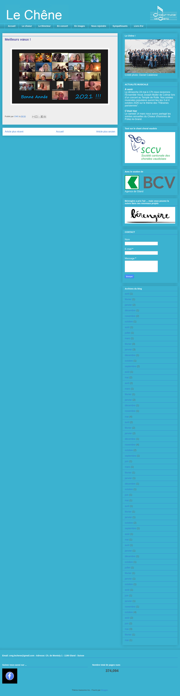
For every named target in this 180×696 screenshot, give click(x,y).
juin (127, 461)
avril (127, 293)
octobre (129, 321)
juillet (127, 333)
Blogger (104, 690)
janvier (128, 305)
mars (127, 338)
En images (79, 26)
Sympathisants (120, 26)
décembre (130, 310)
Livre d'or (138, 26)
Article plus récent (14, 131)
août (127, 327)
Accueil (11, 26)
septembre (130, 366)
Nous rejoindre (98, 26)
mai (127, 377)
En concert (62, 26)
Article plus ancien (105, 131)
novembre (130, 316)
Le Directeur (44, 26)
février (128, 299)
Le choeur (27, 26)
